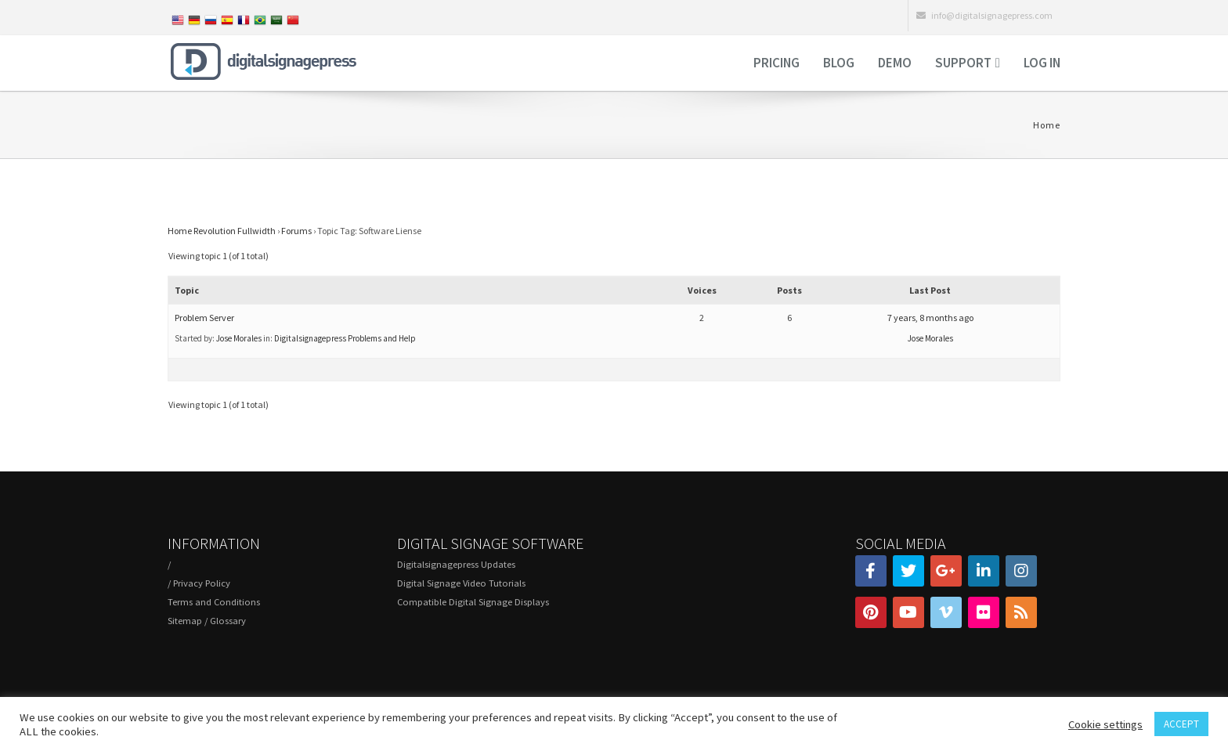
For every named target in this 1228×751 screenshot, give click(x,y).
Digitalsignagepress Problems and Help (345, 338)
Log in (1042, 62)
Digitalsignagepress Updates (456, 564)
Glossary (228, 620)
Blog (838, 62)
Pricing (776, 62)
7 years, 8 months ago (930, 317)
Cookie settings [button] (1105, 724)
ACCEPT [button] (1181, 724)
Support (963, 62)
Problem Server (204, 317)
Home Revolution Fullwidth (222, 230)
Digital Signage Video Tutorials (461, 583)
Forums (296, 230)
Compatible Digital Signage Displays (473, 602)
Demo (895, 62)
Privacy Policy (201, 583)
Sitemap (185, 620)
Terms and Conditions (214, 602)
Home (1046, 125)
